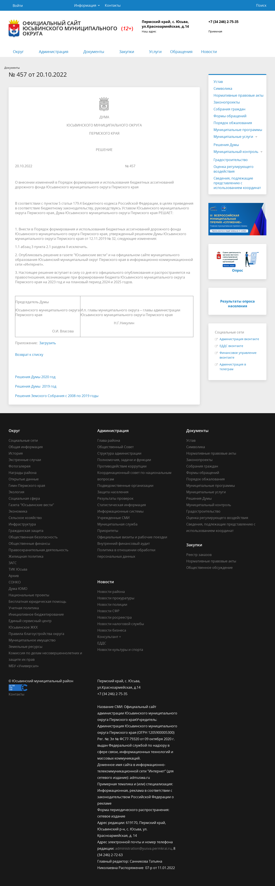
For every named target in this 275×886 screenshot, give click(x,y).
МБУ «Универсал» (24, 666)
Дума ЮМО (18, 588)
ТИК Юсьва (18, 569)
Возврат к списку (29, 354)
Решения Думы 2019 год (35, 386)
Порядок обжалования (233, 122)
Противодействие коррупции (122, 466)
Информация (85, 5)
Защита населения (112, 492)
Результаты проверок (115, 498)
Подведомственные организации (125, 485)
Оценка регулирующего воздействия (234, 169)
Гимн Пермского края (27, 485)
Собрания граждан (229, 109)
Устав (218, 81)
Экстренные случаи (25, 459)
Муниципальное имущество (32, 640)
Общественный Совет (115, 447)
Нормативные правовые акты (238, 95)
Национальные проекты (29, 595)
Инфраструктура (22, 524)
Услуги (155, 51)
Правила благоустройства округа (36, 633)
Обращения (181, 51)
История (16, 453)
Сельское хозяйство (25, 517)
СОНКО (15, 582)
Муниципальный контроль (236, 151)
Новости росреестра (114, 617)
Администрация (53, 51)
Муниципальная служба (117, 524)
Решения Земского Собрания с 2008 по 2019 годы (56, 395)
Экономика (18, 511)
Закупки (126, 51)
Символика (223, 88)
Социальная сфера (24, 498)
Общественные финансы (29, 543)
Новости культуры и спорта (120, 649)
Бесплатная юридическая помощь (37, 601)
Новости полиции (112, 604)
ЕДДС (101, 643)
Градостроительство (231, 159)
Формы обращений (230, 116)
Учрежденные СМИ (113, 517)
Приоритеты (107, 530)
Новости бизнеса (111, 630)
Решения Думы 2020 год (35, 376)
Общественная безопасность (33, 537)
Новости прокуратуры (115, 598)
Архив (14, 575)
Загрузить (47, 343)
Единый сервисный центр (30, 620)
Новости (209, 51)
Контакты (113, 5)
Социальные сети (23, 440)
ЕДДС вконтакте (231, 346)
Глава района (108, 440)
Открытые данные (24, 479)
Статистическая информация (121, 504)
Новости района (111, 591)
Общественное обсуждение (209, 567)
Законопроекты (227, 102)
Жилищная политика (26, 556)
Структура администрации (119, 453)
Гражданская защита (26, 530)
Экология (16, 492)
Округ (18, 51)
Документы (93, 51)
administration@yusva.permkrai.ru (143, 848)
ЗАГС (13, 562)
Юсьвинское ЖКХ (23, 627)
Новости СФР (108, 611)
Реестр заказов (199, 554)
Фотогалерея (20, 466)
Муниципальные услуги (233, 136)
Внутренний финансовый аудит (123, 543)
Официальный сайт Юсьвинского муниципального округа (71, 28)
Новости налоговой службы (120, 623)
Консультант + (109, 636)
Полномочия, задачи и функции (124, 459)
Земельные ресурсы (25, 646)
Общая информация (26, 447)
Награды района (23, 472)
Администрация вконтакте (239, 339)
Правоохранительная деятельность (38, 550)
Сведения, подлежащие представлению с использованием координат (237, 183)
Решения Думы (226, 144)
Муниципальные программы (238, 129)
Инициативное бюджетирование (36, 614)
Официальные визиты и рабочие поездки (132, 537)
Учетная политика (24, 608)
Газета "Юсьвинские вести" (31, 504)
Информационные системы (120, 511)
